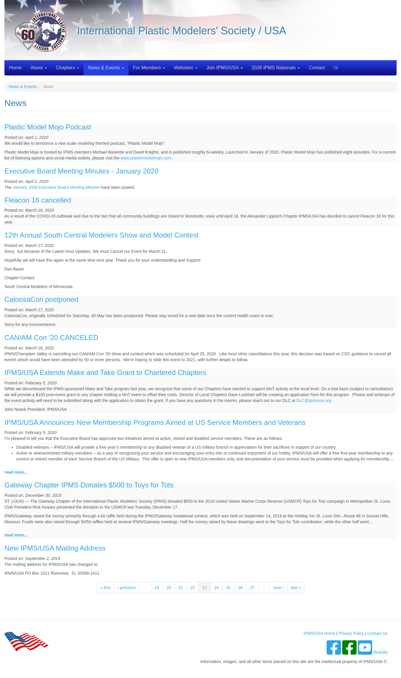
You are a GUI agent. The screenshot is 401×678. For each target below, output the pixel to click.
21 (180, 587)
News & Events (106, 67)
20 (168, 587)
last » (296, 587)
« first (105, 587)
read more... (16, 472)
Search (336, 67)
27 (252, 587)
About (39, 67)
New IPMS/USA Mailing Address (55, 548)
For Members (149, 67)
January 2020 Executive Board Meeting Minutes (56, 187)
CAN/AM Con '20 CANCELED (51, 337)
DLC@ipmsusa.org (313, 400)
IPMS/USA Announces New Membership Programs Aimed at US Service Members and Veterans (154, 422)
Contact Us (377, 633)
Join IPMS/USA (224, 67)
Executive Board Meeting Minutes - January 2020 (81, 171)
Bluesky (380, 652)
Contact (317, 67)
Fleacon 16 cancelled (37, 200)
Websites (186, 67)
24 (216, 587)
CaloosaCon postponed (41, 299)
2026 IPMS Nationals (276, 67)
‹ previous (127, 587)
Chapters (67, 67)
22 (192, 587)
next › (278, 587)
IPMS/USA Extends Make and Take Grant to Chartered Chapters (105, 372)
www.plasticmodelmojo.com (146, 158)
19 (157, 587)
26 (240, 587)
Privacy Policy (351, 633)
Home (15, 67)
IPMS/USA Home (319, 633)
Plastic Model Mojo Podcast (47, 127)
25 (228, 587)
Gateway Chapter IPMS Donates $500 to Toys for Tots (88, 485)
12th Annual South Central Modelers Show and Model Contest (101, 235)
